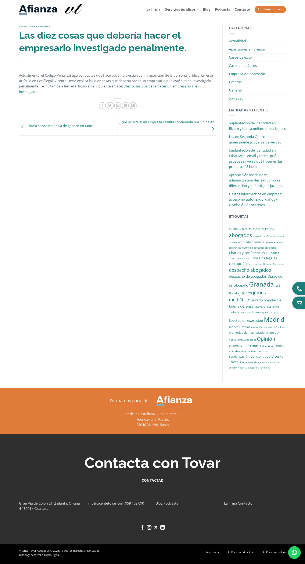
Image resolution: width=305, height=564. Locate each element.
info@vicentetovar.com (105, 503)
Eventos (235, 82)
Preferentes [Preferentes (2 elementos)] (251, 346)
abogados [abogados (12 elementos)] (240, 235)
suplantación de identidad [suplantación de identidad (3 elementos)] (250, 356)
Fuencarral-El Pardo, (152, 419)
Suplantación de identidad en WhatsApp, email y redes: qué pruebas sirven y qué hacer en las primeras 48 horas (256, 158)
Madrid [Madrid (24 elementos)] (274, 319)
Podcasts (222, 9)
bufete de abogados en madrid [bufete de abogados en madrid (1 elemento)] (259, 247)
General (235, 90)
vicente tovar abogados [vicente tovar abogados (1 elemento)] (252, 362)
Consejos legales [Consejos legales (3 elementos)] (264, 258)
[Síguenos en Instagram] (149, 527)
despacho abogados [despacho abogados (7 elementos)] (250, 270)
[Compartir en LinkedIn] (133, 105)
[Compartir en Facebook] (102, 105)
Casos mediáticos (243, 65)
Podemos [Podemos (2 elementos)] (235, 346)
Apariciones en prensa (34, 26)
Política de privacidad (241, 552)
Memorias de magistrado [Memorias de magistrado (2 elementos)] (247, 333)
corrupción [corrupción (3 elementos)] (238, 263)
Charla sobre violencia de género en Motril (56, 126)
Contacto (242, 9)
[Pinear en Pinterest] (125, 105)
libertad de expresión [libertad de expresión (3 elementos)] (246, 320)
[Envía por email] (117, 105)
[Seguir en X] (156, 527)
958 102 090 (134, 503)
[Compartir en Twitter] (110, 105)
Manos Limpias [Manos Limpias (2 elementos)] (239, 327)
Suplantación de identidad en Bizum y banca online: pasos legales (257, 126)
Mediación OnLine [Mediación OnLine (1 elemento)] (273, 327)
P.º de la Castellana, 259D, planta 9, (152, 414)
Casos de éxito (240, 57)
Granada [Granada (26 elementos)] (261, 284)
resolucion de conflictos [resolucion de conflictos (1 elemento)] (254, 351)
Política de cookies (274, 552)
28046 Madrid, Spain (152, 424)
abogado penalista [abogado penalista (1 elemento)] (265, 228)
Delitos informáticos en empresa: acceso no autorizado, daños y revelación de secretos (255, 199)
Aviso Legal (212, 552)
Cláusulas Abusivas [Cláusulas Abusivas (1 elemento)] (239, 258)
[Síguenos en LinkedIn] (162, 527)
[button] (294, 552)
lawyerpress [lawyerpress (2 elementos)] (263, 306)
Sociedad (236, 98)
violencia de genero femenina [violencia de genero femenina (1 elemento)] (254, 367)
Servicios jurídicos (181, 9)
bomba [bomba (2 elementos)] (257, 242)
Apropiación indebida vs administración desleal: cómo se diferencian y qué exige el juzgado (256, 180)
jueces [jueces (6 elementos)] (246, 293)
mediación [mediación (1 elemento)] (257, 327)
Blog (206, 9)
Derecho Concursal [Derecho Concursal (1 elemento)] (273, 264)
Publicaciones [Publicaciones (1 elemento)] (267, 346)
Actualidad (237, 41)
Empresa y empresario (247, 74)
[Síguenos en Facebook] (142, 527)
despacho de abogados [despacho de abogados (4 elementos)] (248, 276)
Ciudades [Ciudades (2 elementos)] (272, 253)
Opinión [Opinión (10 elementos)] (266, 339)
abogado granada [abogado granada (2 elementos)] (241, 228)
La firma (153, 9)
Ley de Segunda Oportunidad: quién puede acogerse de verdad (255, 139)
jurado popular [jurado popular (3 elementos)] (264, 300)
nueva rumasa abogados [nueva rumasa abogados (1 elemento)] (242, 339)
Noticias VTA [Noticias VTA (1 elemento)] (272, 332)
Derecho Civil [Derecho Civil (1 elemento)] (255, 264)
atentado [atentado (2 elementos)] (244, 242)
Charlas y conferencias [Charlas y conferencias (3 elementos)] (247, 252)
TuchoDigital (52, 555)
